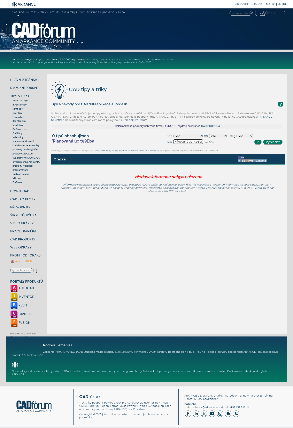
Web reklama (111, 414)
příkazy (113, 62)
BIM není (15, 339)
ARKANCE (242, 4)
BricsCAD (16, 348)
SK (274, 4)
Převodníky (90, 62)
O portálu (139, 409)
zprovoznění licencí (23, 141)
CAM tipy (17, 133)
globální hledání (127, 150)
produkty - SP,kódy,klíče (25, 149)
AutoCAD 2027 (117, 59)
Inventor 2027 (139, 59)
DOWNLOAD (19, 191)
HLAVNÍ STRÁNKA (23, 80)
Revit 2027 (160, 59)
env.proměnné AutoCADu (26, 161)
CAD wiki (17, 182)
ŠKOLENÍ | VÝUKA (23, 215)
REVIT (18, 305)
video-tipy (18, 137)
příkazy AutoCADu (23, 153)
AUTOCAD (22, 288)
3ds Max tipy (19, 120)
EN (279, 4)
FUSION (20, 323)
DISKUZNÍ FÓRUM (23, 88)
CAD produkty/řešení (134, 188)
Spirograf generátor (43, 62)
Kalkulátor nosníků (21, 62)
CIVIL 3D (21, 314)
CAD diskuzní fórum (134, 120)
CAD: (170, 136)
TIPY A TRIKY (20, 96)
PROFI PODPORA (23, 255)
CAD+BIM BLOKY (23, 199)
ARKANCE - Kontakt (174, 191)
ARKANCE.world (147, 150)
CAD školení (234, 371)
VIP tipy (17, 178)
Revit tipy (18, 108)
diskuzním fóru (102, 150)
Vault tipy (18, 125)
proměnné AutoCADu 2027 (135, 62)
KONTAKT (257, 4)
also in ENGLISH (21, 261)
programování (20, 169)
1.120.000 (65, 59)
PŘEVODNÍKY (20, 207)
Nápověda (202, 184)
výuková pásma (21, 174)
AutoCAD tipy (20, 100)
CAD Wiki (212, 150)
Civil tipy (17, 112)
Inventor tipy (19, 104)
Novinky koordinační (22, 342)
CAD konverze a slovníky (26, 145)
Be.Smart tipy (20, 129)
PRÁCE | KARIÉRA (23, 231)
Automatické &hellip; (22, 336)
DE (285, 4)
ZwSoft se (16, 345)
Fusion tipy (18, 117)
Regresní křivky (66, 62)
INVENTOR (22, 297)
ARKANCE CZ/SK (195, 395)
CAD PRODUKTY (22, 239)
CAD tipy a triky (79, 89)
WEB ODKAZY (21, 247)
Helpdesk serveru (217, 352)
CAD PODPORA (210, 126)
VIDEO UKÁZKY (22, 223)
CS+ (39, 355)
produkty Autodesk (23, 165)
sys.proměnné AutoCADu (26, 157)
